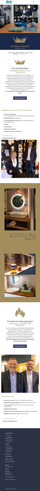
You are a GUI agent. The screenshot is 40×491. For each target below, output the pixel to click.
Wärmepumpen (9, 448)
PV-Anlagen (8, 454)
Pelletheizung (9, 450)
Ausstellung (8, 435)
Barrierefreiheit (9, 440)
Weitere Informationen (20, 98)
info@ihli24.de (22, 54)
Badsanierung (9, 438)
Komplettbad (9, 437)
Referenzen (8, 442)
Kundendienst (9, 451)
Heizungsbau (9, 446)
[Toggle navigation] (33, 2)
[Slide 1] (16, 31)
